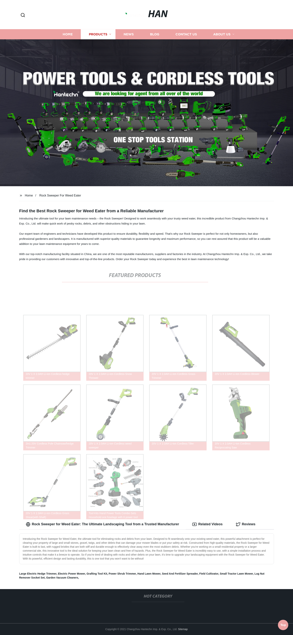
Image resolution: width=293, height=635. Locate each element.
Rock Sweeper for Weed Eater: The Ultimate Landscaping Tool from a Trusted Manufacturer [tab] (102, 524)
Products (98, 34)
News (129, 34)
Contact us (186, 34)
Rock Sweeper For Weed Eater (60, 195)
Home (68, 34)
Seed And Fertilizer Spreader (180, 573)
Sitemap (183, 629)
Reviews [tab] (245, 524)
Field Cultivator (208, 573)
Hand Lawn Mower (148, 573)
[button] (22, 15)
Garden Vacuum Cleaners (62, 577)
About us (222, 34)
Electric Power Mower (71, 573)
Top (283, 625)
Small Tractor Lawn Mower (236, 573)
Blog (154, 34)
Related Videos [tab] (207, 524)
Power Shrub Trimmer (122, 573)
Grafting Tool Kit (97, 573)
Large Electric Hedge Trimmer (38, 573)
